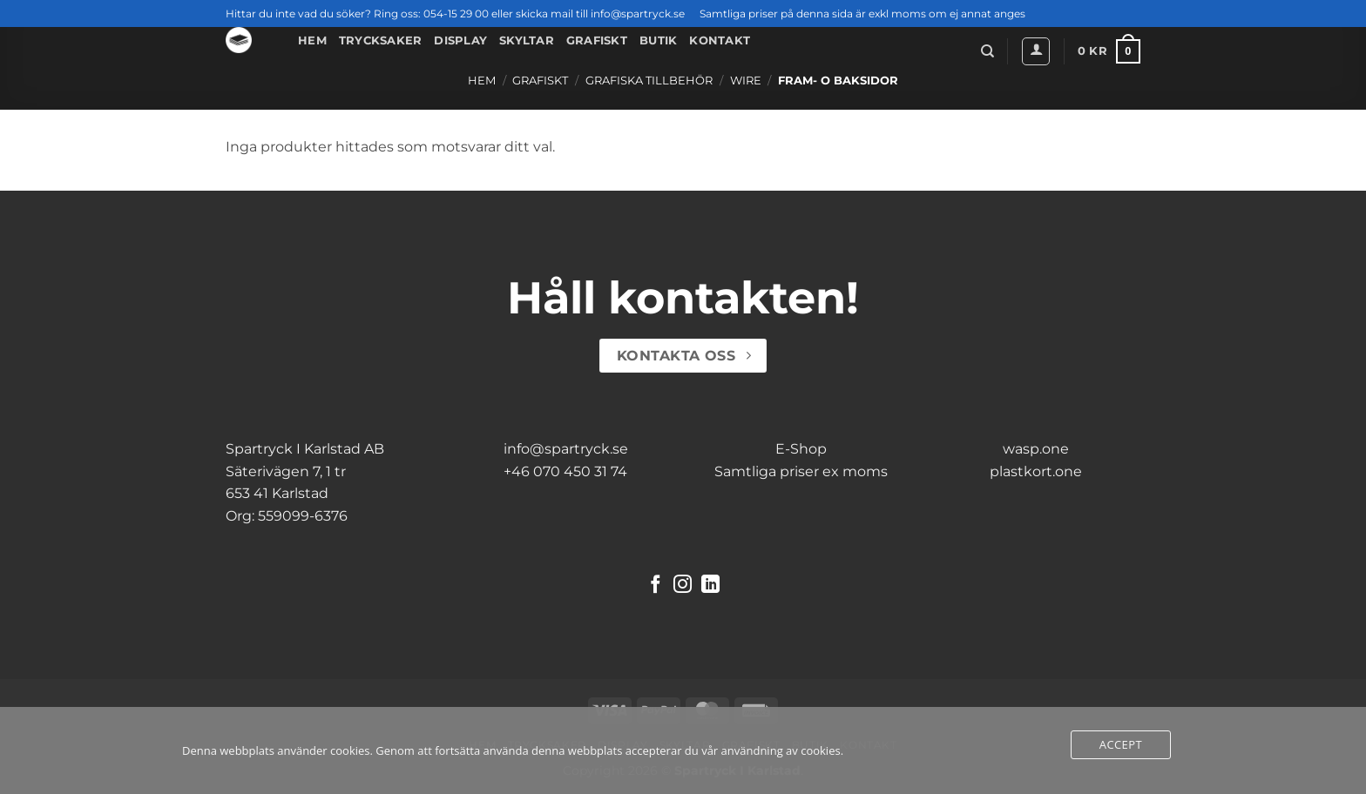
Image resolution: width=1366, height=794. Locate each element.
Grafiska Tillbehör (649, 80)
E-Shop (801, 449)
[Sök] (987, 51)
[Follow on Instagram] (682, 585)
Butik (658, 40)
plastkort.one (1036, 471)
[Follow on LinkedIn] (710, 585)
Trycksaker (381, 40)
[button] (1036, 51)
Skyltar (526, 40)
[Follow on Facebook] (655, 585)
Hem (312, 40)
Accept (1120, 744)
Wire (745, 80)
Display (460, 40)
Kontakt (719, 40)
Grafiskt (596, 40)
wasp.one (1036, 449)
